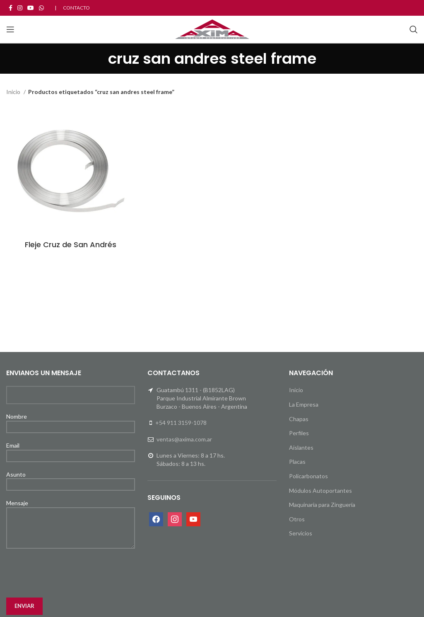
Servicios (300, 533)
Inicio (14, 91)
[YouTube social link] (30, 7)
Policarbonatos (308, 476)
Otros (297, 519)
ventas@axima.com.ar (184, 439)
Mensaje (70, 514)
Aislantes (301, 447)
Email (70, 450)
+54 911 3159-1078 (181, 422)
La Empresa (303, 404)
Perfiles (299, 432)
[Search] (413, 29)
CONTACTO (76, 8)
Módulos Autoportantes (320, 490)
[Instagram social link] (20, 7)
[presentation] (69, 573)
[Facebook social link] (10, 7)
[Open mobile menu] (10, 29)
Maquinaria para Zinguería (322, 504)
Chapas (298, 418)
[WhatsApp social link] (41, 7)
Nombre (70, 421)
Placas (297, 461)
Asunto (70, 479)
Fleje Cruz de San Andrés (70, 244)
